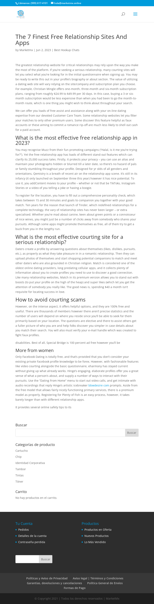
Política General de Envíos (105, 583)
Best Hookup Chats (66, 50)
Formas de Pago (75, 588)
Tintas (19, 475)
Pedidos (23, 529)
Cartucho (21, 451)
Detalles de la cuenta (32, 536)
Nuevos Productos (96, 536)
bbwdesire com (98, 385)
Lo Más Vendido (95, 542)
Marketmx (26, 50)
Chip (18, 457)
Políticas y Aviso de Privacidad (47, 578)
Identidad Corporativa (30, 463)
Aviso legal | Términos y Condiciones (98, 578)
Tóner (19, 481)
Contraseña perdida (31, 542)
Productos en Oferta (97, 529)
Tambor (20, 469)
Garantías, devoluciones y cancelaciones (54, 583)
